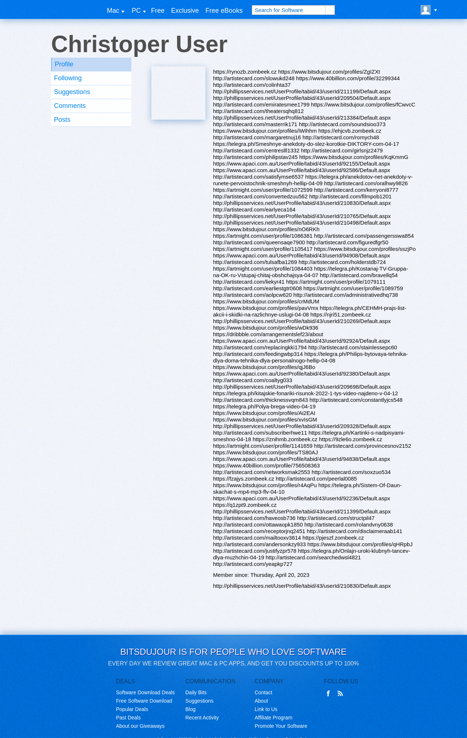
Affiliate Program (273, 717)
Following (68, 78)
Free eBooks (224, 10)
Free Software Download (144, 701)
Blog (190, 709)
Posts (62, 119)
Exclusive (185, 10)
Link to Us (266, 709)
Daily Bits (196, 692)
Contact (263, 692)
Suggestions (72, 92)
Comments (70, 105)
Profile (64, 64)
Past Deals (128, 717)
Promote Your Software (281, 726)
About (261, 701)
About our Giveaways (140, 726)
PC (136, 10)
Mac (113, 10)
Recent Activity (202, 717)
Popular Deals (132, 709)
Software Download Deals (145, 692)
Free (158, 10)
